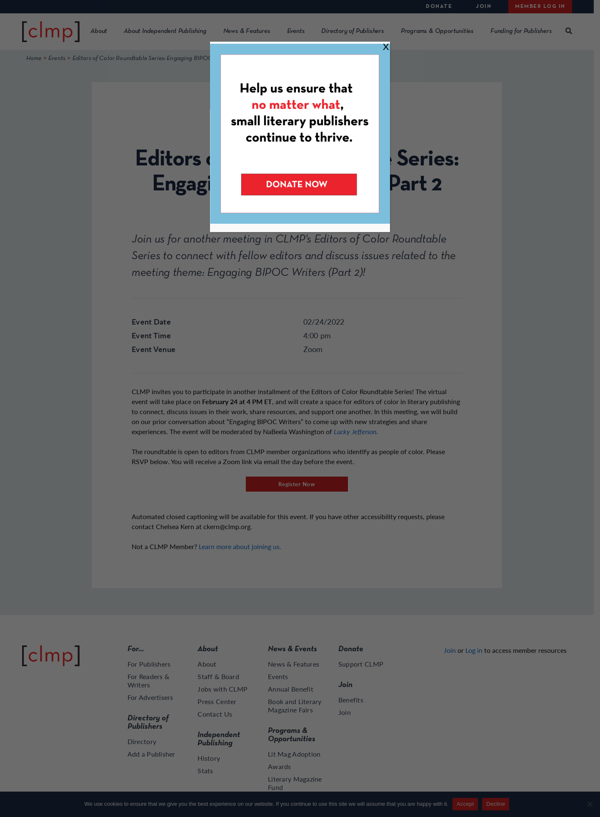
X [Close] (386, 46)
